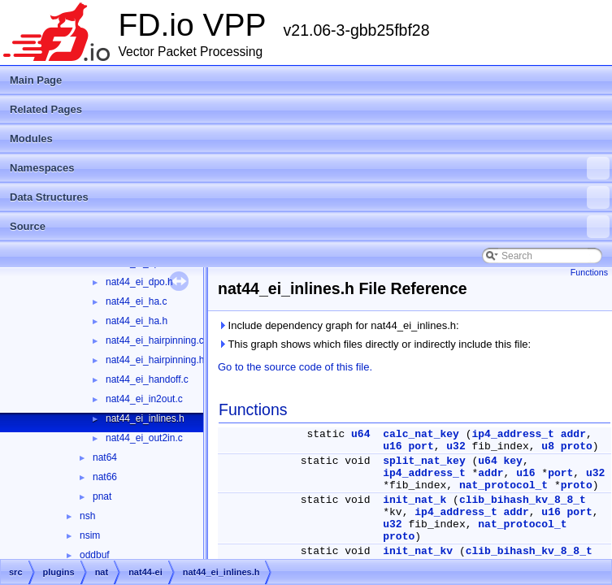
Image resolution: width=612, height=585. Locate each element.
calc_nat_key (421, 434)
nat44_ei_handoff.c (147, 379)
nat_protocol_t (503, 485)
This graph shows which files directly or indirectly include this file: (374, 344)
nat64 (105, 457)
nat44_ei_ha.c (136, 301)
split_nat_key (424, 461)
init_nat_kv (418, 551)
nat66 (105, 477)
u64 (360, 434)
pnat (102, 496)
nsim (90, 535)
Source (310, 226)
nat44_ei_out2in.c (144, 438)
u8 (547, 446)
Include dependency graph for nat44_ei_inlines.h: (338, 325)
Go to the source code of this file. (295, 367)
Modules (31, 138)
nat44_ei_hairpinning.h (155, 360)
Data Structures (310, 197)
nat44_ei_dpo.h (139, 282)
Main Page (36, 80)
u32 (455, 446)
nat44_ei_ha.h (136, 321)
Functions (589, 272)
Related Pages (46, 109)
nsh (87, 516)
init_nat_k (414, 500)
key (513, 461)
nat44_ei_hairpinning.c (155, 340)
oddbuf (95, 555)
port (420, 446)
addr (573, 434)
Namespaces (310, 168)
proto (576, 446)
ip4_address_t (513, 434)
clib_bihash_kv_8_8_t (522, 500)
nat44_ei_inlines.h (145, 418)
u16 (392, 446)
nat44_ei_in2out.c (144, 399)
